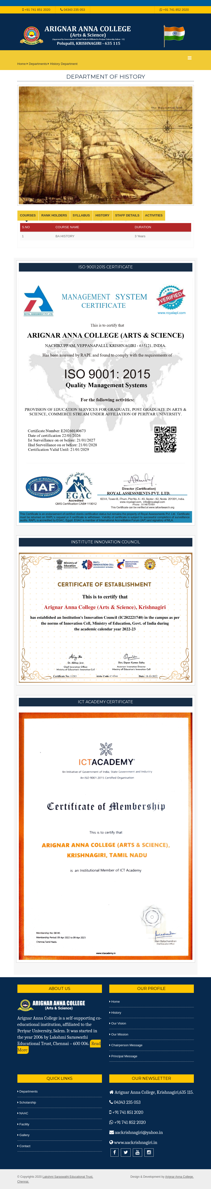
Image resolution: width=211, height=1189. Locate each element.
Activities (154, 215)
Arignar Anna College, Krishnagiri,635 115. (151, 1092)
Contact (23, 1146)
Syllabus (81, 215)
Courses (28, 215)
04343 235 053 (72, 10)
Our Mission (118, 1034)
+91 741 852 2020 (174, 10)
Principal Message (123, 1056)
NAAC (22, 1113)
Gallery (23, 1135)
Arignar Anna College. (179, 1176)
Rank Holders (54, 215)
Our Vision (117, 1023)
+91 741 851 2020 (36, 10)
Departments (38, 64)
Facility (23, 1124)
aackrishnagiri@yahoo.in (136, 1132)
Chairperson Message (126, 1045)
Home (21, 64)
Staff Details (127, 215)
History (103, 215)
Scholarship (26, 1102)
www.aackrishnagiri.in (133, 1142)
